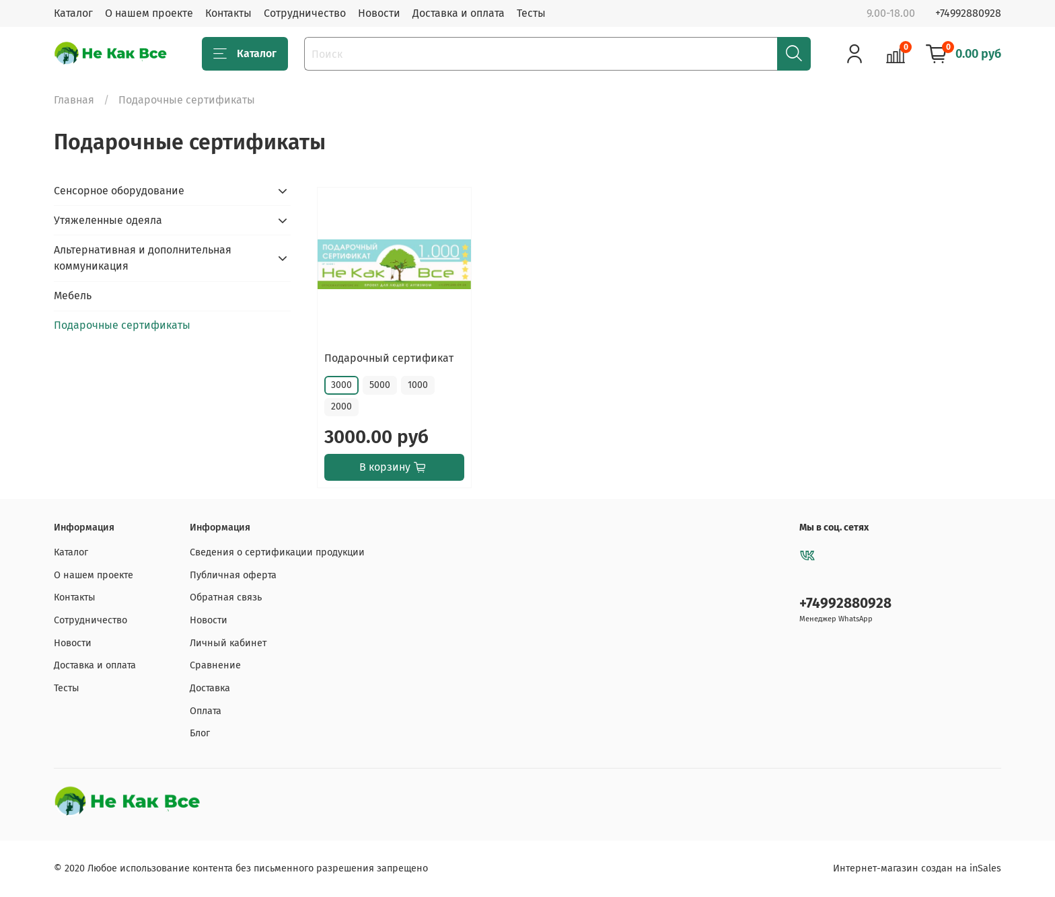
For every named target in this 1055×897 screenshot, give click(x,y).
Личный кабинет (228, 643)
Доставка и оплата (458, 13)
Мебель (73, 295)
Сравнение (215, 665)
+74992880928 (968, 13)
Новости (379, 13)
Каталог (73, 13)
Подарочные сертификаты (122, 325)
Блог (200, 733)
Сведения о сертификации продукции (277, 552)
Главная (74, 99)
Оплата (205, 711)
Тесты (531, 13)
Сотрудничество (305, 13)
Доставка (210, 688)
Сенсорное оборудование (119, 190)
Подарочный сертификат (388, 358)
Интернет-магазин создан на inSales (917, 868)
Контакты (228, 13)
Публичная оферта (233, 575)
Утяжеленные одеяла (108, 220)
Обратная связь (226, 597)
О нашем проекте (149, 13)
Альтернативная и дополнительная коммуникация (142, 257)
